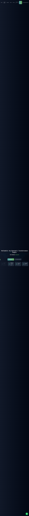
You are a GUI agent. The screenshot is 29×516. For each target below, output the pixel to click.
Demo (11, 2)
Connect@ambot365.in (25, 2)
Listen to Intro (18, 259)
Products (8, 2)
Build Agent (11, 259)
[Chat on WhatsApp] (27, 514)
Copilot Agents (4, 2)
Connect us (17, 2)
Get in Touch (20, 2)
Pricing (13, 2)
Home (1, 2)
